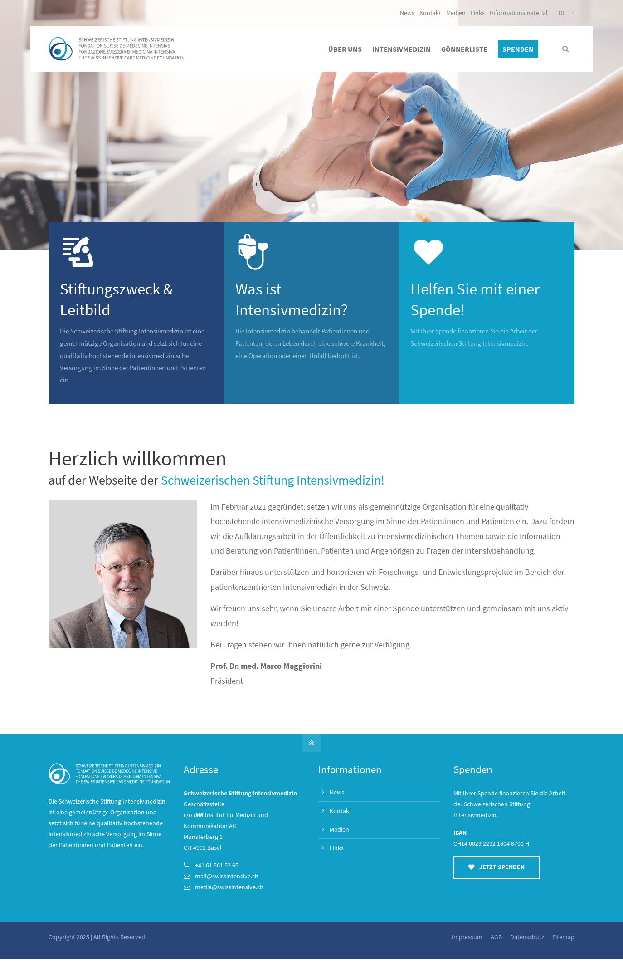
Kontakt (430, 13)
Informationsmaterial (519, 13)
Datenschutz (527, 937)
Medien (456, 13)
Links (478, 13)
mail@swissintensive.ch (226, 876)
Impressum (467, 937)
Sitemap (563, 937)
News (407, 13)
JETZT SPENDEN (496, 867)
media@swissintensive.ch (229, 887)
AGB (496, 937)
